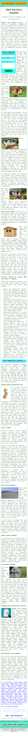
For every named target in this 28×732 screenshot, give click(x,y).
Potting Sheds (18, 682)
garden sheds (22, 619)
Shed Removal (12, 686)
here (12, 679)
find (6, 656)
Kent (8, 650)
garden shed (14, 213)
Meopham (24, 364)
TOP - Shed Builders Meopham (9, 706)
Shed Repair (17, 693)
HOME (6, 6)
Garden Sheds (22, 686)
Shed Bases (9, 696)
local (12, 81)
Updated (8, 721)
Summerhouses (14, 683)
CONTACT (18, 6)
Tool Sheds (22, 690)
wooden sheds (5, 622)
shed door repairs (12, 641)
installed (15, 582)
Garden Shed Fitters (15, 697)
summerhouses (9, 546)
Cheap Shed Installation (14, 685)
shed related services (16, 649)
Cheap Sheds (18, 694)
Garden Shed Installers (8, 691)
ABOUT (14, 6)
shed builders (22, 378)
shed (21, 99)
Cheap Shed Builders (7, 688)
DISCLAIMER (23, 6)
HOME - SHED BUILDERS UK (14, 715)
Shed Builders (14, 699)
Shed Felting (22, 691)
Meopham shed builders (19, 608)
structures (8, 162)
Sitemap (2, 721)
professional (7, 174)
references (20, 204)
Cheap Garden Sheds (7, 693)
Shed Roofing (22, 702)
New (5, 721)
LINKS (10, 6)
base (25, 118)
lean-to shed (13, 443)
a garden (20, 25)
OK (16, 731)
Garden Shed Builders (16, 704)
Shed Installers (14, 721)
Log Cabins (9, 682)
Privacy (25, 721)
